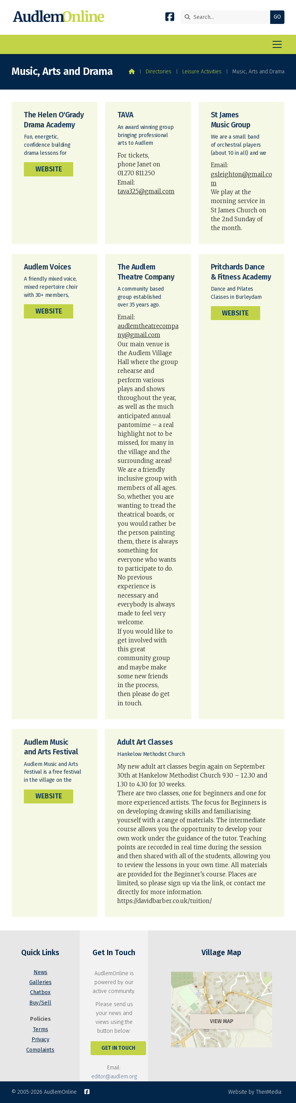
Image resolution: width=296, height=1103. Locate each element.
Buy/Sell (40, 1003)
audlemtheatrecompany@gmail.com (148, 330)
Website (48, 169)
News (40, 972)
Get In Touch (118, 1048)
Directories (159, 71)
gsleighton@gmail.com (241, 179)
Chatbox (40, 992)
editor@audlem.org (114, 1076)
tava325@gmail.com (146, 191)
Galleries (40, 982)
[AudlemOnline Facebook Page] (169, 18)
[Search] (227, 17)
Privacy (40, 1039)
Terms (40, 1029)
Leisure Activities (202, 71)
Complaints (40, 1050)
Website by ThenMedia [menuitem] (254, 1092)
